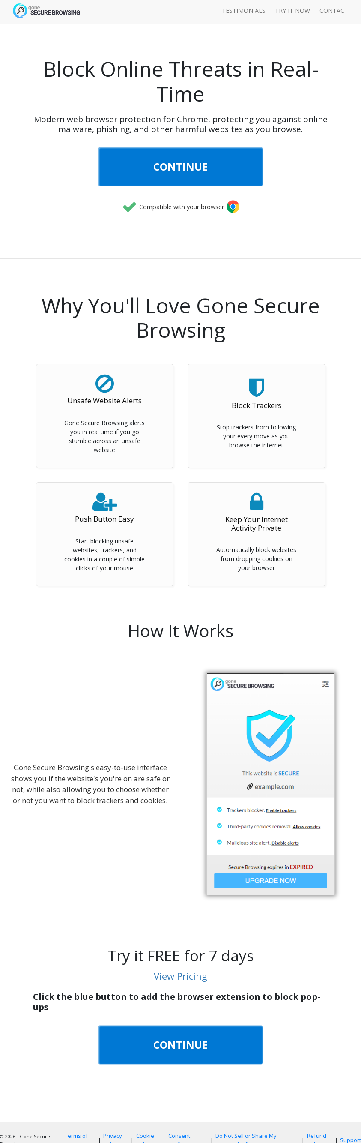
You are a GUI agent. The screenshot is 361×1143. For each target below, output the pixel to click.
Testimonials (244, 10)
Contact (333, 10)
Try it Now (292, 10)
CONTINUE (180, 166)
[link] (181, 226)
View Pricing (180, 975)
